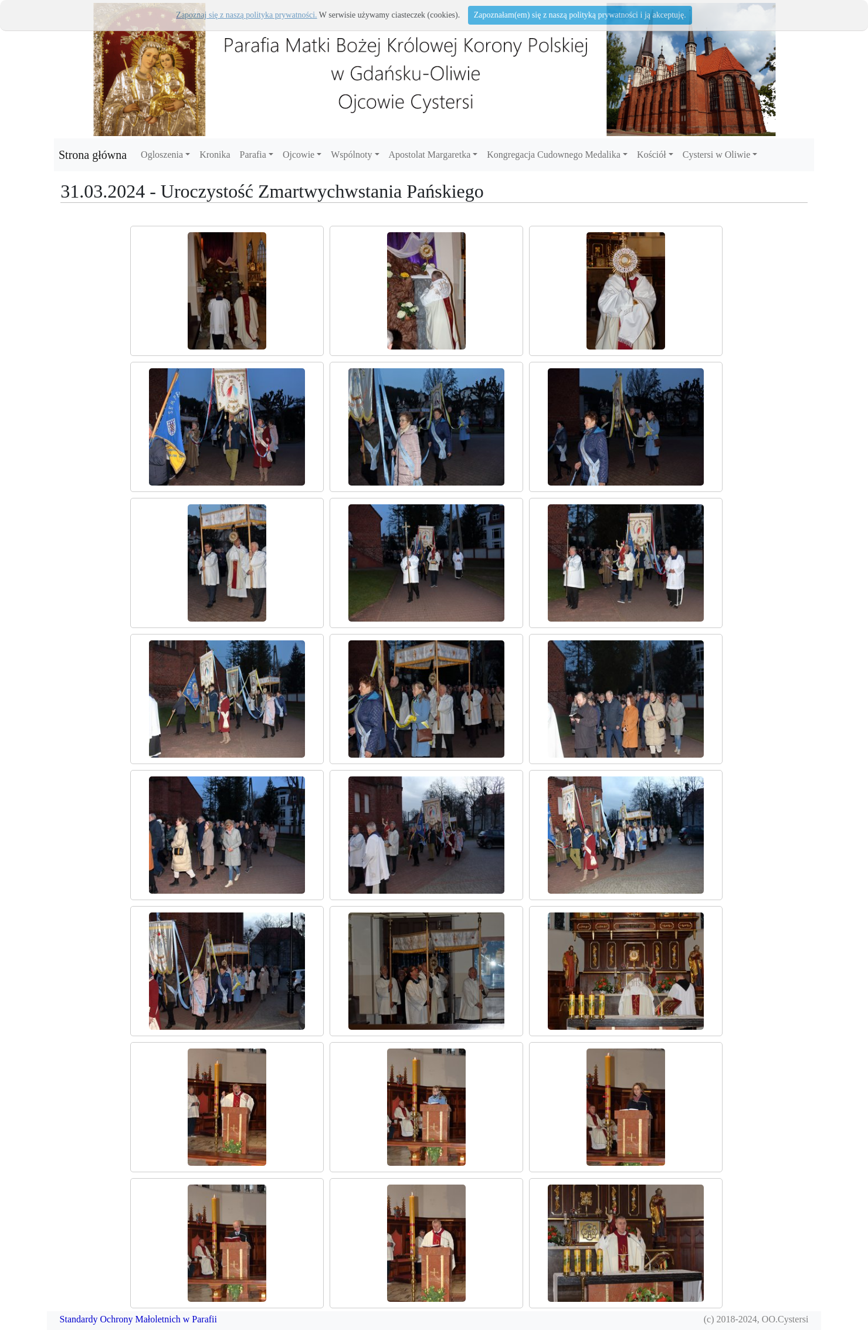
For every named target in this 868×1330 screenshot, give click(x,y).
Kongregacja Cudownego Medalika (553, 155)
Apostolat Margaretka (430, 155)
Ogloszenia (162, 155)
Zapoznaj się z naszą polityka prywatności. (246, 15)
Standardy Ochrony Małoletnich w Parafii (138, 1319)
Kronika (214, 155)
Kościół (651, 155)
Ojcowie (298, 155)
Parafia (253, 155)
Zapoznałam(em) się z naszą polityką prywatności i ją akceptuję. (580, 15)
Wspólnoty (351, 155)
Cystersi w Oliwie (717, 155)
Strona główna (93, 154)
